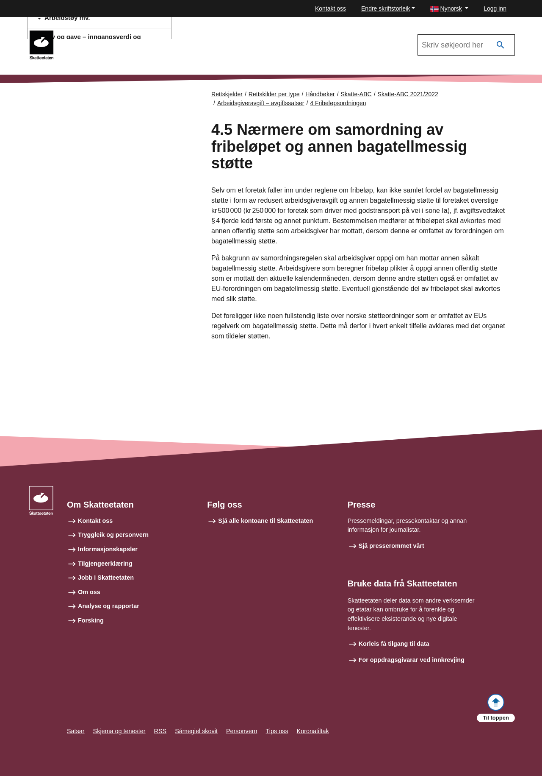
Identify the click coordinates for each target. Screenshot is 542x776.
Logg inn (495, 8)
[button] (449, 8)
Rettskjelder (227, 94)
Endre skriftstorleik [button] (385, 8)
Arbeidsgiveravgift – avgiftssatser (260, 103)
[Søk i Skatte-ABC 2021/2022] (466, 45)
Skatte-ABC (356, 94)
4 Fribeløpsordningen (338, 103)
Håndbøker (320, 94)
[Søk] (500, 45)
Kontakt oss (330, 8)
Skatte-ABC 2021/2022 (98, 34)
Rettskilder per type (274, 94)
